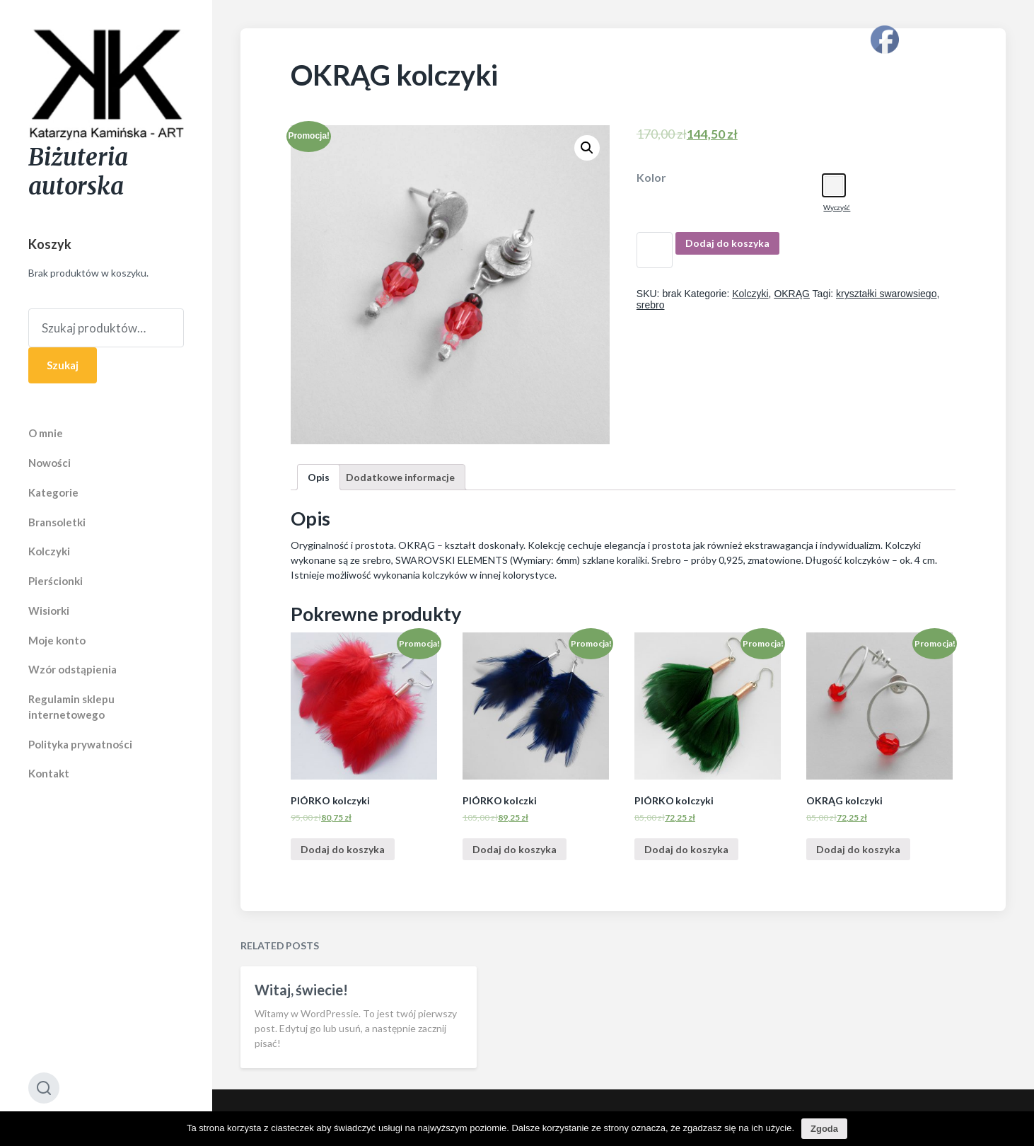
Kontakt (48, 773)
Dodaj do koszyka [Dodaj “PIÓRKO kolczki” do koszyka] (514, 849)
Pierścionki (55, 580)
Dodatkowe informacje (400, 477)
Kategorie (53, 492)
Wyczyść (836, 207)
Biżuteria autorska (78, 172)
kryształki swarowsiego (886, 293)
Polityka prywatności (80, 744)
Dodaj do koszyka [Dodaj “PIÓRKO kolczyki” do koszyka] (343, 849)
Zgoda (824, 1128)
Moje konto (57, 640)
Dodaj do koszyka (727, 243)
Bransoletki (57, 522)
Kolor (651, 177)
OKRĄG (792, 293)
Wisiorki (48, 610)
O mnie (45, 433)
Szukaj (63, 365)
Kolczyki (49, 551)
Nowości (49, 462)
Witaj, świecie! (301, 1022)
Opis (319, 477)
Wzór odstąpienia (72, 669)
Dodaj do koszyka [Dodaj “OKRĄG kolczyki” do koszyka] (858, 849)
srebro (651, 305)
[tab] (318, 477)
